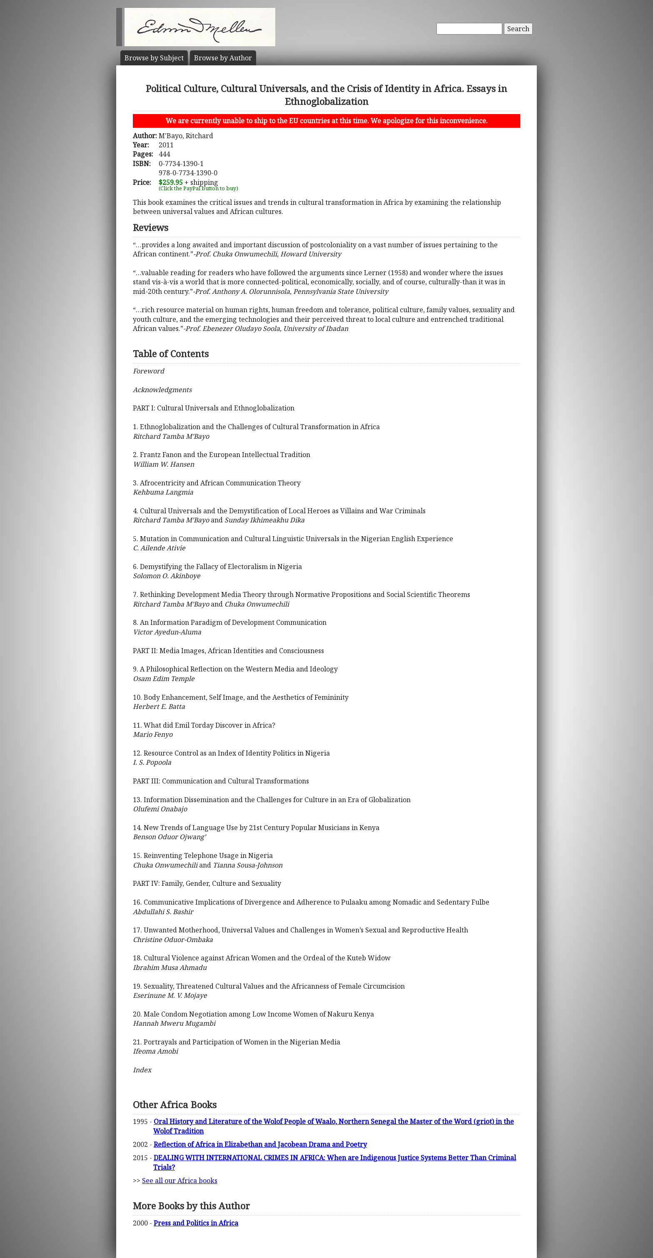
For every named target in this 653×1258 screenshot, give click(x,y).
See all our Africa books (179, 1180)
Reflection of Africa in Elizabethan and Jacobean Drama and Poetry (260, 1144)
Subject (154, 58)
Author (223, 58)
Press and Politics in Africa (196, 1223)
